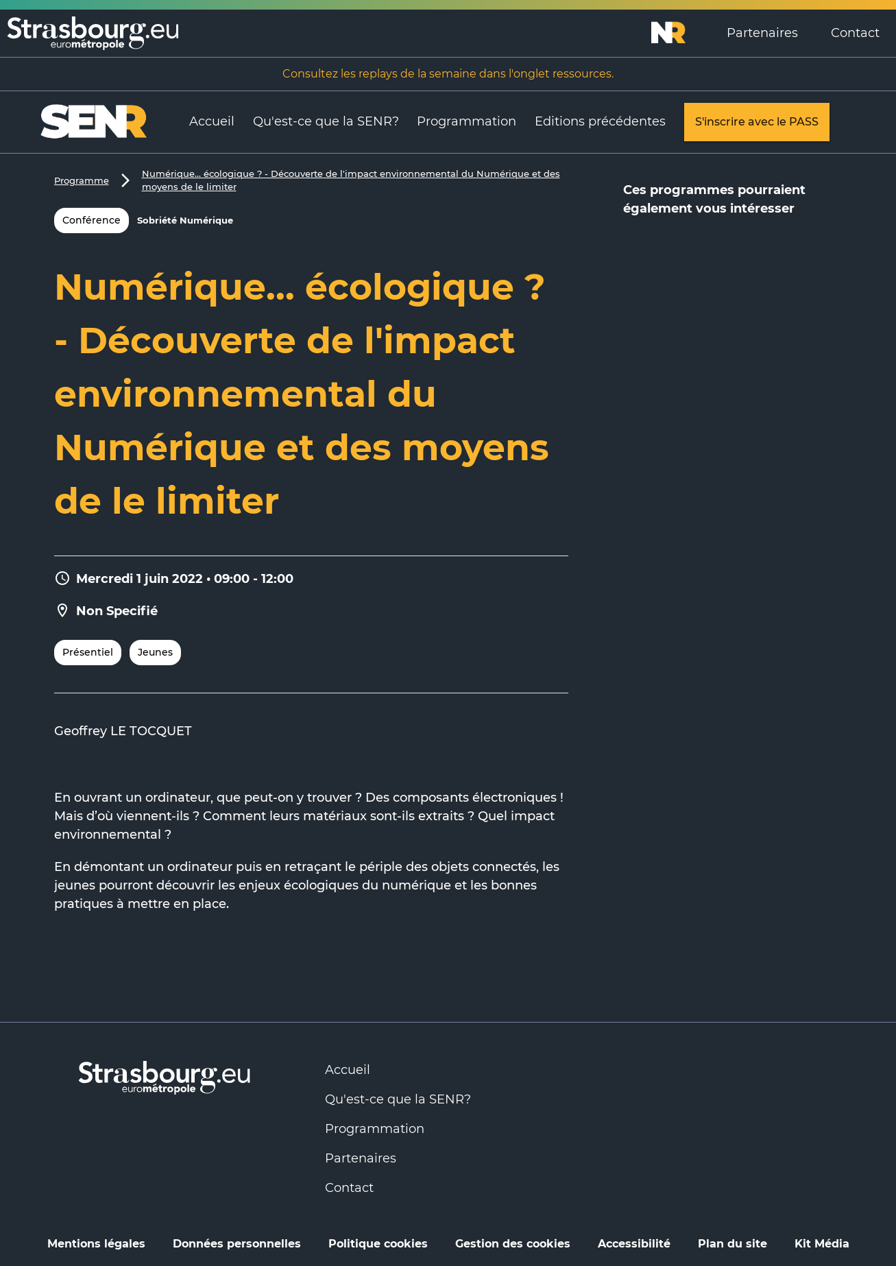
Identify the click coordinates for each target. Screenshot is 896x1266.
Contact (855, 32)
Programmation (466, 121)
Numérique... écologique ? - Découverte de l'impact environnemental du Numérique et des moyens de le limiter (351, 180)
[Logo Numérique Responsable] (680, 33)
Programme (81, 180)
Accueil (211, 121)
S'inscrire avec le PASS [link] (757, 122)
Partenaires (762, 32)
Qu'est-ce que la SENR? (326, 121)
